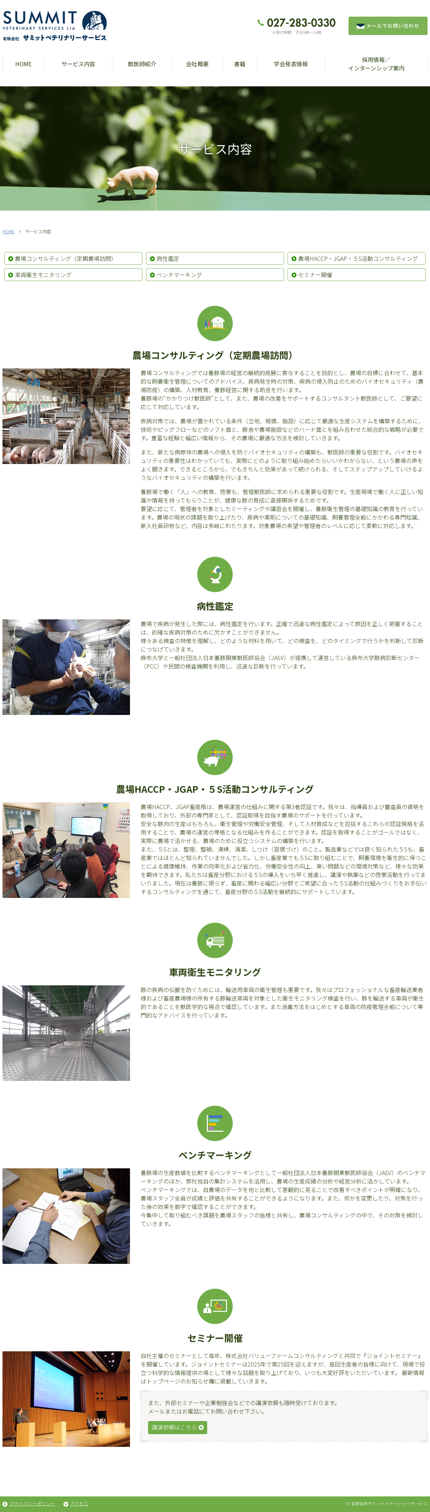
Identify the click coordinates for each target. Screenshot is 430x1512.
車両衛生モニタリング (43, 274)
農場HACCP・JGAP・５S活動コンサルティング (358, 258)
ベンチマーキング (179, 274)
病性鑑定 (168, 258)
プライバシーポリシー (32, 1503)
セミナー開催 (315, 274)
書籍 (239, 63)
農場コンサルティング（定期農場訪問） (66, 258)
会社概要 (197, 63)
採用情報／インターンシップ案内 (376, 63)
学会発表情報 (291, 63)
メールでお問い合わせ (388, 25)
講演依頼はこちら (174, 1427)
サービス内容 (78, 63)
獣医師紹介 (142, 63)
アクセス (79, 1503)
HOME (23, 63)
